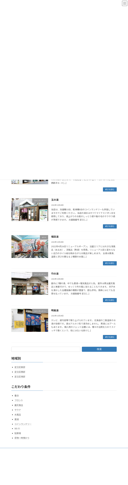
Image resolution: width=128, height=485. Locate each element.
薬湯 (17, 419)
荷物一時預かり (22, 438)
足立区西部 (20, 372)
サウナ (18, 410)
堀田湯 (55, 236)
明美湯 (55, 310)
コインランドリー (23, 424)
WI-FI (17, 428)
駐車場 (18, 433)
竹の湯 (55, 273)
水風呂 (18, 414)
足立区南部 (20, 376)
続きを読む (109, 189)
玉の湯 (55, 199)
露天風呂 (19, 405)
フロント (19, 400)
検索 (99, 349)
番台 (17, 395)
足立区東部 (20, 367)
